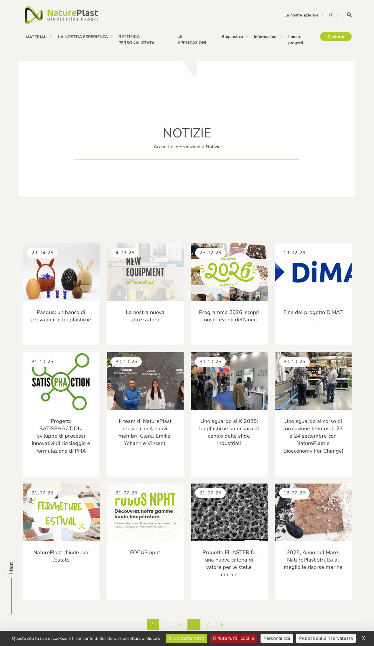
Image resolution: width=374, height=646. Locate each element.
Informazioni (266, 36)
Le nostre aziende (301, 15)
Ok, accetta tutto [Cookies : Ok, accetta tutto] (186, 638)
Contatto (335, 34)
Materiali (36, 36)
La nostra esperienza (83, 36)
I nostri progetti (295, 38)
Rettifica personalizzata (136, 39)
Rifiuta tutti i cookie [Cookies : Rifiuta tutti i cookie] (233, 638)
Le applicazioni (191, 38)
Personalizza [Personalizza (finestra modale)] (276, 638)
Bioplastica (232, 36)
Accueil (161, 147)
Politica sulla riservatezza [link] (326, 638)
